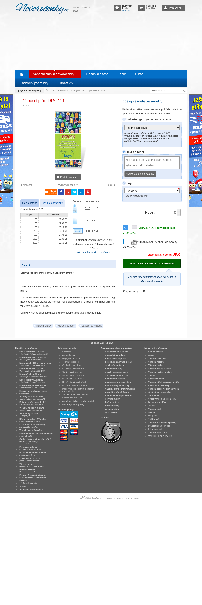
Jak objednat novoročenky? (75, 375)
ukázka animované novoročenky (93, 252)
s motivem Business (115, 379)
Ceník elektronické (52, 203)
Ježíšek (152, 405)
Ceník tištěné (29, 203)
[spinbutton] (168, 212)
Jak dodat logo (69, 355)
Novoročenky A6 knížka (32, 381)
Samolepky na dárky (29, 414)
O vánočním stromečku (159, 392)
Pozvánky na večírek (29, 459)
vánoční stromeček (92, 325)
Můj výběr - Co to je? (72, 358)
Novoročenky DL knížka (32, 369)
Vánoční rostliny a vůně (160, 372)
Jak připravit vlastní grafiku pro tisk (78, 401)
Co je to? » (126, 10)
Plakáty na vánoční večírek (32, 454)
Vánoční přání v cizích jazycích (163, 389)
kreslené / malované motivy (118, 362)
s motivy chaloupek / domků (119, 395)
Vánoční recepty (156, 362)
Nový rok (152, 416)
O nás (139, 73)
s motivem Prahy (113, 368)
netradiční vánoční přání (117, 392)
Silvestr (152, 412)
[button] (178, 211)
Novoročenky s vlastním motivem (36, 434)
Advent (151, 355)
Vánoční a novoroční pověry (162, 422)
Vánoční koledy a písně (159, 368)
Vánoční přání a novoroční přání (164, 382)
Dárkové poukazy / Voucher (32, 420)
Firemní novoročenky (158, 385)
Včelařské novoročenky (31, 490)
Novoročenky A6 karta (33, 375)
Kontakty (66, 82)
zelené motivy (112, 409)
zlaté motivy (111, 412)
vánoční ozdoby (66, 325)
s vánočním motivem (115, 355)
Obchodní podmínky (35, 82)
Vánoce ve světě (156, 379)
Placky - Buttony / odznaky (32, 476)
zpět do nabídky (68, 185)
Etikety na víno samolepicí (32, 403)
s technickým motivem (116, 375)
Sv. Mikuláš (154, 395)
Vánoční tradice (156, 365)
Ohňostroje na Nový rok (160, 436)
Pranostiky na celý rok (159, 426)
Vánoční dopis (31, 465)
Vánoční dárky (155, 409)
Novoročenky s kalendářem (33, 386)
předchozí (26, 185)
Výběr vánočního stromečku (162, 399)
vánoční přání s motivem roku (120, 389)
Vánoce (152, 375)
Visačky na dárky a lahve (31, 409)
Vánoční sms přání (157, 432)
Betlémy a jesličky (157, 402)
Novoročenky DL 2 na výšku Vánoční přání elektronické (80, 91)
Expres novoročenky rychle (33, 392)
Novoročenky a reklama (73, 379)
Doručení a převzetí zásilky (75, 382)
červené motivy (112, 399)
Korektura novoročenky (73, 368)
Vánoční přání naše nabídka (75, 394)
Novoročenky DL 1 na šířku (33, 353)
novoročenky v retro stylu (118, 382)
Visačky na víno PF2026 (32, 397)
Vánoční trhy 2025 (157, 358)
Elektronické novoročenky (32, 426)
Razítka (28, 482)
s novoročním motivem (116, 352)
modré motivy (112, 405)
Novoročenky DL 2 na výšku (33, 358)
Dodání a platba (97, 73)
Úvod (48, 91)
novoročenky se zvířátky (117, 385)
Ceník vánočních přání (72, 372)
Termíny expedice (70, 362)
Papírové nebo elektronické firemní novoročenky (78, 390)
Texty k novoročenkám (30, 430)
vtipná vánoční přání (115, 358)
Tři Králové (153, 419)
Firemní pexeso (27, 470)
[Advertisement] (101, 42)
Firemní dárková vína (72, 398)
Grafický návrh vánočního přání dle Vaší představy (35, 441)
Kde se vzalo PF (156, 352)
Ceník (122, 73)
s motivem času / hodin (116, 372)
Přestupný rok (155, 429)
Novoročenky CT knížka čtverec (35, 364)
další (112, 185)
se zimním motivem (115, 365)
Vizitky (22, 486)
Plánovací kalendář (30, 448)
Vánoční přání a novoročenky (55, 73)
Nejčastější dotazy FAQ (73, 404)
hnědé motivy (112, 402)
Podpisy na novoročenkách (75, 385)
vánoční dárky (43, 325)
